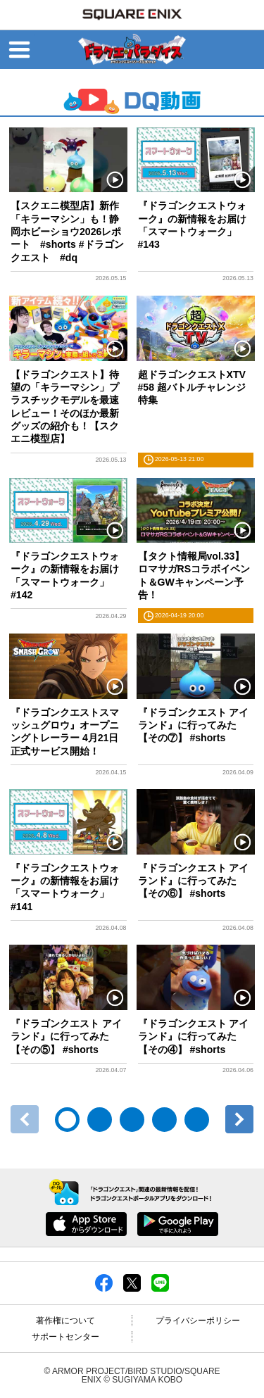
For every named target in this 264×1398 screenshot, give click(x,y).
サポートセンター (65, 1337)
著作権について (65, 1320)
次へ (239, 1119)
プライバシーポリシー (198, 1320)
